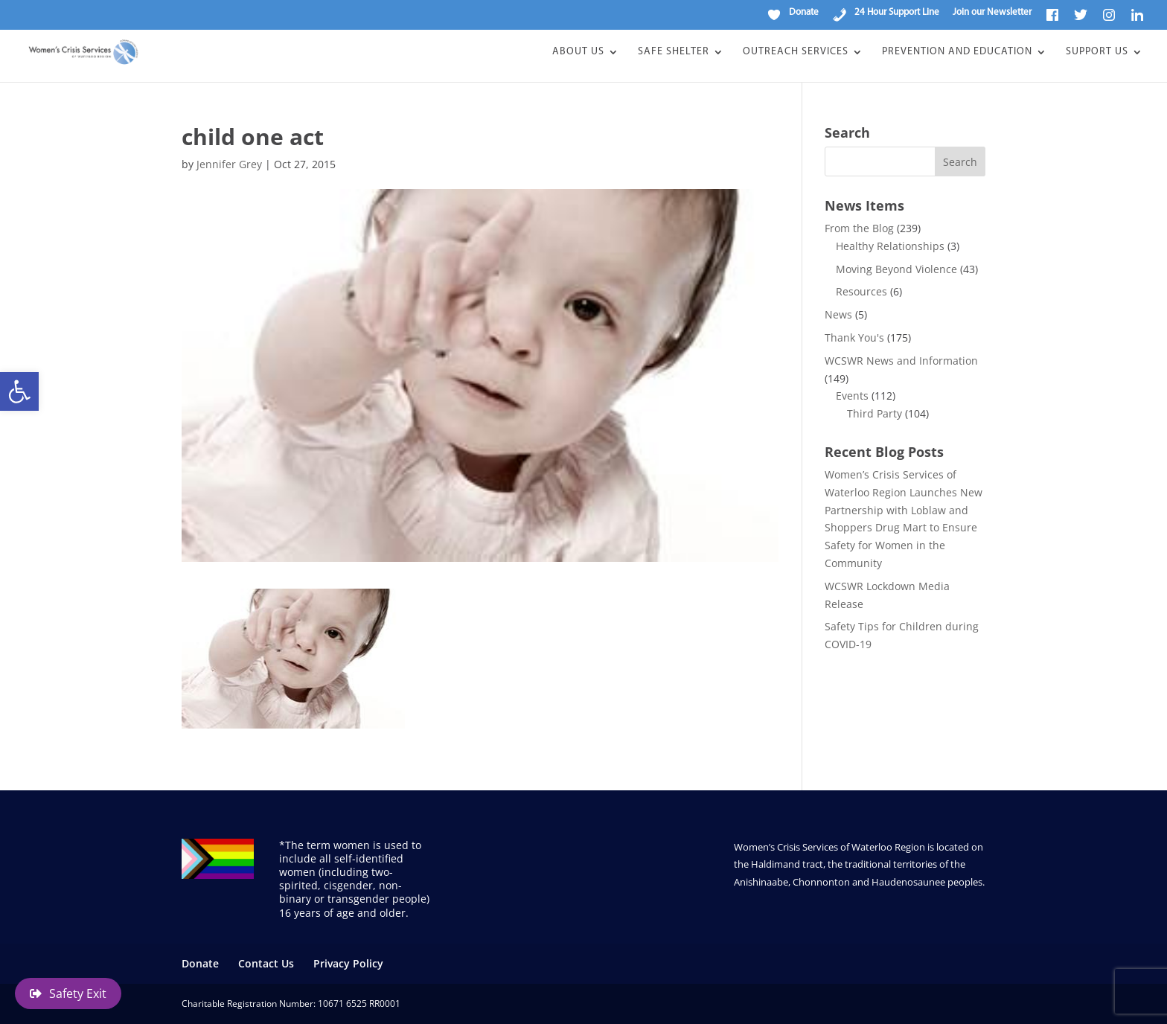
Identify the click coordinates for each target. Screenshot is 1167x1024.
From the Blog (859, 228)
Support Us (1097, 52)
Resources (861, 291)
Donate (200, 963)
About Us (578, 52)
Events (852, 395)
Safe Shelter (673, 52)
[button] (19, 391)
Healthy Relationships (890, 246)
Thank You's (854, 337)
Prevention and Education (957, 52)
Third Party (874, 413)
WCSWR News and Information (901, 360)
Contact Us (266, 963)
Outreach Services (795, 52)
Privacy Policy (348, 963)
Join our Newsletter (992, 12)
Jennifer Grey (229, 164)
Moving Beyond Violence (896, 269)
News (838, 314)
